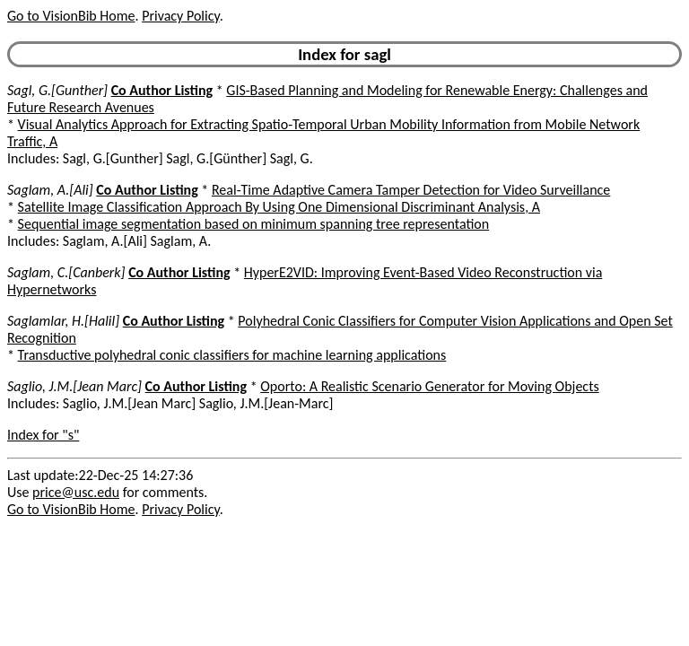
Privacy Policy (180, 15)
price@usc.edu (75, 492)
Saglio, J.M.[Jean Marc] (74, 386)
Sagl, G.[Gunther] (57, 90)
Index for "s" (43, 434)
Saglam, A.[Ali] (50, 189)
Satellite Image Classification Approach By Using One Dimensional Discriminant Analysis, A (279, 206)
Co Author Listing (162, 90)
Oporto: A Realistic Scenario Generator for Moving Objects (429, 386)
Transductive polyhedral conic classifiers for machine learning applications (232, 354)
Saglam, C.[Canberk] (66, 272)
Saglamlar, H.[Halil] (63, 320)
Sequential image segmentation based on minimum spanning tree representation (254, 223)
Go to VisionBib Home (71, 15)
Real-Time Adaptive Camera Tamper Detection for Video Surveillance (411, 189)
